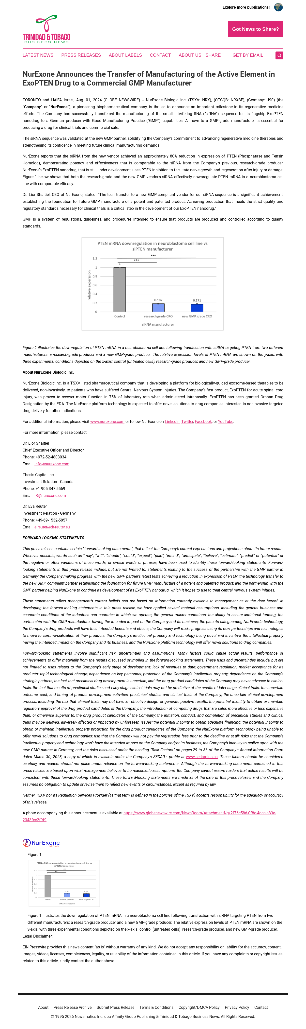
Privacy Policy (237, 1007)
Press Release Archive (73, 1007)
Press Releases (81, 55)
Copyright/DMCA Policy (199, 1007)
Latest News (38, 55)
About (43, 1007)
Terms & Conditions (156, 1007)
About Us (190, 55)
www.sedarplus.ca (202, 756)
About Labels (125, 55)
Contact (160, 55)
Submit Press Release (115, 1007)
